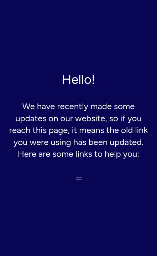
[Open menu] (78, 178)
